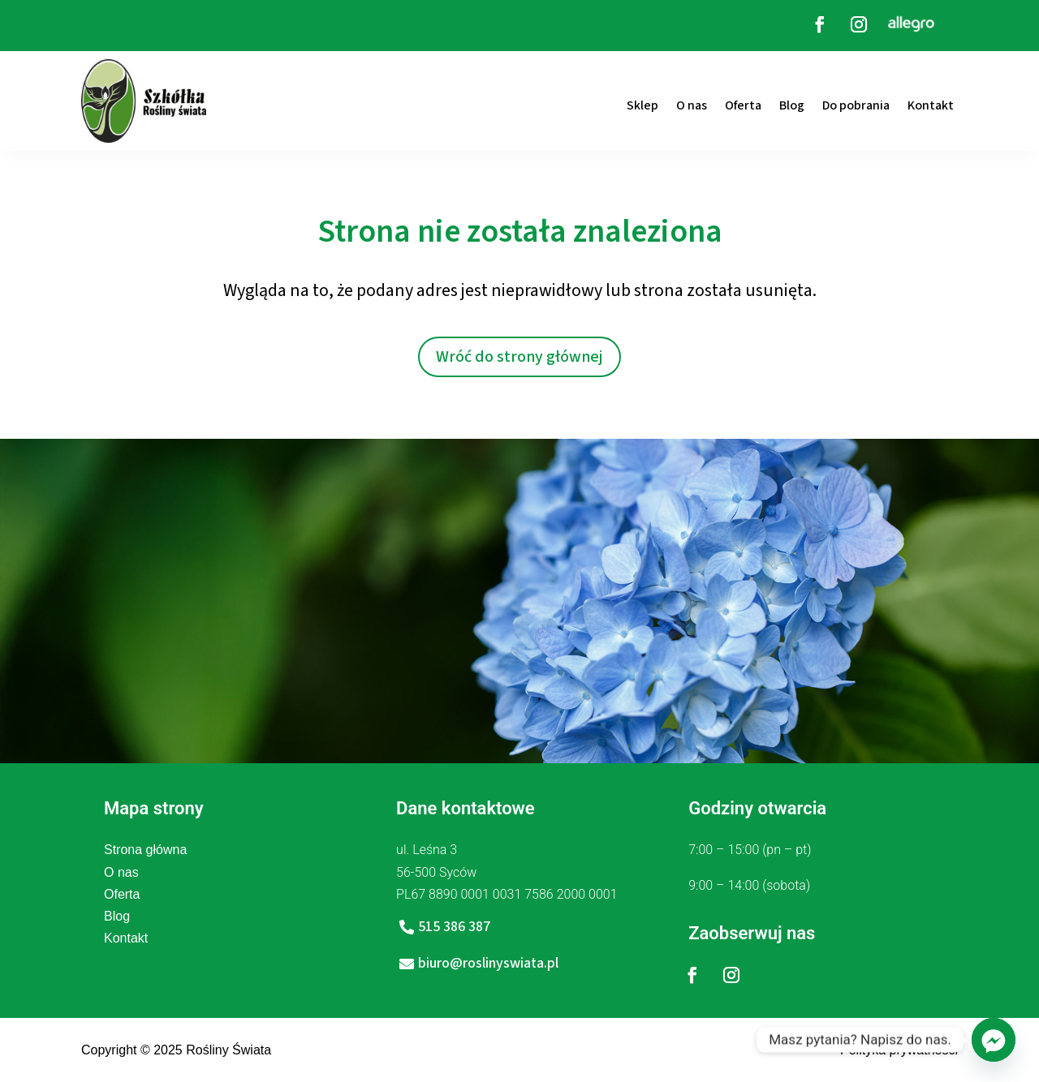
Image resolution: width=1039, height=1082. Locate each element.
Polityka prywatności (899, 1050)
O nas (691, 105)
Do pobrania (856, 105)
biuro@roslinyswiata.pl (488, 963)
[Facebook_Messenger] (993, 1040)
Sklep (642, 105)
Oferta (743, 105)
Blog (791, 105)
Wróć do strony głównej (519, 357)
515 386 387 (454, 927)
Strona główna (145, 850)
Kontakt (931, 105)
